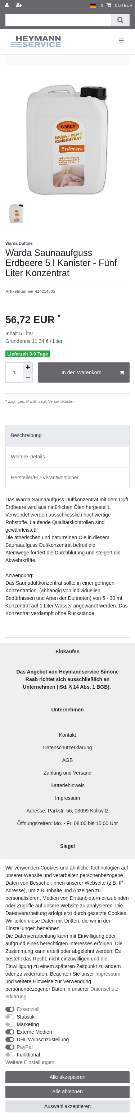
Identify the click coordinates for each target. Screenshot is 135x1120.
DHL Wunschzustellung (43, 1039)
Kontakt (67, 735)
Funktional (28, 1055)
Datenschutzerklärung (67, 747)
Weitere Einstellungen (29, 1062)
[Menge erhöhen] (28, 367)
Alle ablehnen (67, 1091)
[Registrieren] (20, 5)
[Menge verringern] (28, 377)
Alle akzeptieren (68, 1077)
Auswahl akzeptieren (67, 1106)
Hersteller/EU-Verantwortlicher (44, 477)
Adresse (35, 811)
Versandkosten (61, 401)
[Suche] (120, 20)
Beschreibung (26, 435)
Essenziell (28, 1009)
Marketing (28, 1024)
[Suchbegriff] (58, 20)
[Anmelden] (8, 5)
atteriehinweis (69, 785)
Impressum (67, 798)
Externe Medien (34, 1032)
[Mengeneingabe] (14, 372)
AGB (67, 760)
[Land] (93, 5)
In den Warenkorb (93, 373)
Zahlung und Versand (67, 773)
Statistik (26, 1017)
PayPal (25, 1047)
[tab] (67, 435)
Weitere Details (28, 456)
